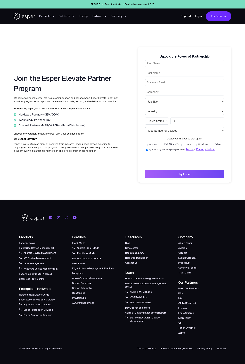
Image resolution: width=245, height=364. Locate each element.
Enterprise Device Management (36, 248)
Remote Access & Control (86, 258)
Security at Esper (187, 267)
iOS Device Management (37, 258)
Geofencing (78, 293)
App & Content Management (87, 278)
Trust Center (185, 272)
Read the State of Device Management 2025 (129, 7)
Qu (179, 322)
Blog (127, 243)
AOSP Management (83, 302)
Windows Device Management (40, 268)
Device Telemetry (82, 288)
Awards (182, 248)
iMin (180, 293)
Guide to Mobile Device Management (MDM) (146, 285)
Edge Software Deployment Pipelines (93, 268)
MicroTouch (184, 317)
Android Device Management (39, 252)
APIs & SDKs (79, 263)
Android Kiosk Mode (88, 248)
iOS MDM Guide (138, 297)
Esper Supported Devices (37, 315)
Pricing (83, 16)
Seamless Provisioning (32, 278)
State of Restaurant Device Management (145, 319)
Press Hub (184, 262)
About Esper (185, 243)
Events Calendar (187, 257)
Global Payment (187, 303)
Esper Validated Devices (37, 304)
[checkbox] (152, 145)
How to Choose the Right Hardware (144, 278)
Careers (182, 252)
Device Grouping (81, 283)
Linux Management (34, 263)
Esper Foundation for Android (35, 274)
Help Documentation (136, 257)
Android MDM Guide (141, 292)
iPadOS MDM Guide (140, 302)
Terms (189, 149)
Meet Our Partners (188, 288)
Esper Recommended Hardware (37, 299)
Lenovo (182, 308)
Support (186, 16)
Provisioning (79, 297)
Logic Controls (186, 313)
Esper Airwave (27, 243)
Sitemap (221, 348)
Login (198, 16)
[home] (24, 16)
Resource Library (134, 252)
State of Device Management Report (145, 312)
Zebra (181, 332)
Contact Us (131, 262)
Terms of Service (147, 348)
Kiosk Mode (78, 243)
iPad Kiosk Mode (86, 253)
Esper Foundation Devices (38, 309)
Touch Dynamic (186, 327)
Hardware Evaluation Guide (34, 294)
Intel (180, 298)
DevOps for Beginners (137, 307)
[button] (47, 16)
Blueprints (78, 273)
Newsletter (131, 248)
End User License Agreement (176, 348)
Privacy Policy (205, 149)
